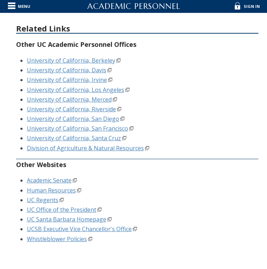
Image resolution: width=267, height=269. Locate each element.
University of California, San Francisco (77, 128)
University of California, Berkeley (71, 60)
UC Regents (42, 200)
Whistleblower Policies (57, 239)
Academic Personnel (133, 6)
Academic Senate (49, 180)
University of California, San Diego (73, 119)
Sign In (252, 6)
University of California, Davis (66, 70)
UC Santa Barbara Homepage (66, 219)
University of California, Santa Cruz (74, 138)
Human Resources (51, 190)
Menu (24, 6)
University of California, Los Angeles (75, 90)
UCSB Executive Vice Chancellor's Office (79, 229)
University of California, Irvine (67, 80)
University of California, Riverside (71, 109)
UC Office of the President (61, 210)
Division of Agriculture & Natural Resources (85, 148)
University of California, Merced (69, 99)
